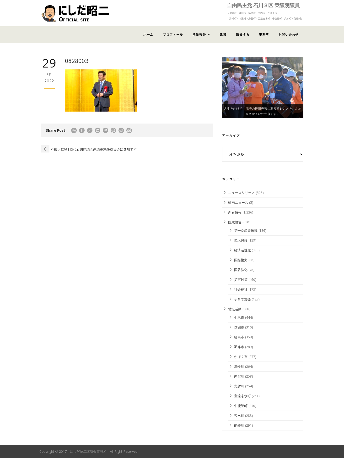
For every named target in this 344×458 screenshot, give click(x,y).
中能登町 (240, 405)
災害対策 (240, 279)
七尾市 (239, 317)
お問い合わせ (289, 34)
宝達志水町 (242, 396)
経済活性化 (242, 250)
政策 (223, 34)
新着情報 (235, 212)
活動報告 (199, 34)
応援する (242, 34)
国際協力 (240, 260)
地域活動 (235, 309)
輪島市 (239, 337)
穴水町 (239, 415)
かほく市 (240, 356)
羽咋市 (239, 347)
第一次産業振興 (246, 230)
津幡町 (239, 366)
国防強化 (240, 269)
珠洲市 (239, 327)
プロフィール (173, 34)
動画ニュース (238, 202)
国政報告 (235, 222)
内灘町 (239, 376)
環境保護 (240, 240)
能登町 (239, 425)
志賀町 (239, 386)
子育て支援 (242, 299)
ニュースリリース (241, 192)
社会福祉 (240, 289)
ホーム (148, 34)
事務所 (264, 34)
